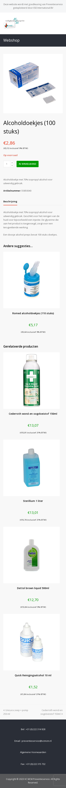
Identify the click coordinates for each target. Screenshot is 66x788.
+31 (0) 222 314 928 (35, 729)
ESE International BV (43, 7)
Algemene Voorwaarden (33, 752)
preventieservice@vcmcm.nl (37, 740)
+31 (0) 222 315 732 (35, 764)
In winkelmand (27, 163)
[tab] (10, 201)
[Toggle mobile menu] (61, 23)
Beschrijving (10, 201)
